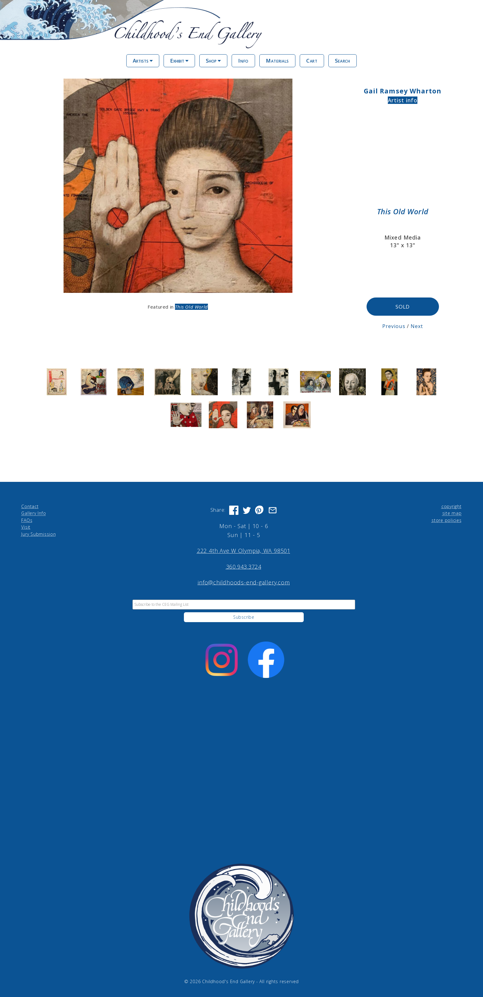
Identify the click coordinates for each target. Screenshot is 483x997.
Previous (393, 325)
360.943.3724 (244, 566)
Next (417, 325)
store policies (447, 520)
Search (342, 60)
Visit (25, 527)
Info (243, 60)
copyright (451, 506)
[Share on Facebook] (233, 510)
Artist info (403, 100)
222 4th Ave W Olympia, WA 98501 (243, 550)
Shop (213, 60)
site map (452, 513)
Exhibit (179, 60)
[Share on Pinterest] (259, 510)
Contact (30, 506)
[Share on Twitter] (246, 510)
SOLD (403, 306)
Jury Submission (38, 534)
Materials (277, 60)
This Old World (191, 307)
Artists (143, 60)
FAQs (26, 520)
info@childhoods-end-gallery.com (244, 582)
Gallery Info (33, 513)
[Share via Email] (272, 510)
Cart (312, 60)
